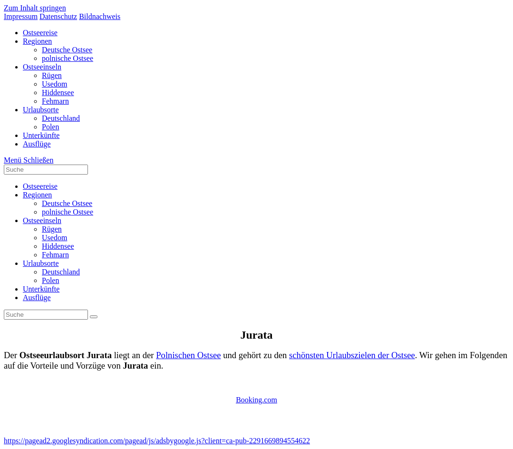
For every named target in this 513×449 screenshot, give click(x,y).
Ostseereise (40, 186)
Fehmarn (55, 255)
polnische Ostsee (67, 212)
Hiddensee (58, 246)
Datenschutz (58, 16)
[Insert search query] (46, 170)
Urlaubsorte (41, 263)
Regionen (37, 195)
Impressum (21, 16)
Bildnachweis (99, 16)
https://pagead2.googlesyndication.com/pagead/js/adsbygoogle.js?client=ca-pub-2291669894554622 (157, 441)
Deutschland (61, 272)
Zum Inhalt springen (35, 8)
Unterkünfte (41, 289)
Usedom (54, 238)
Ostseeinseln (42, 220)
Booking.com (256, 400)
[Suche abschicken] (93, 316)
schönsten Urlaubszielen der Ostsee (352, 355)
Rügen (52, 229)
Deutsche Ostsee (67, 203)
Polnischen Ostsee (188, 355)
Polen (50, 280)
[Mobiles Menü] (28, 160)
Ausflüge (37, 297)
